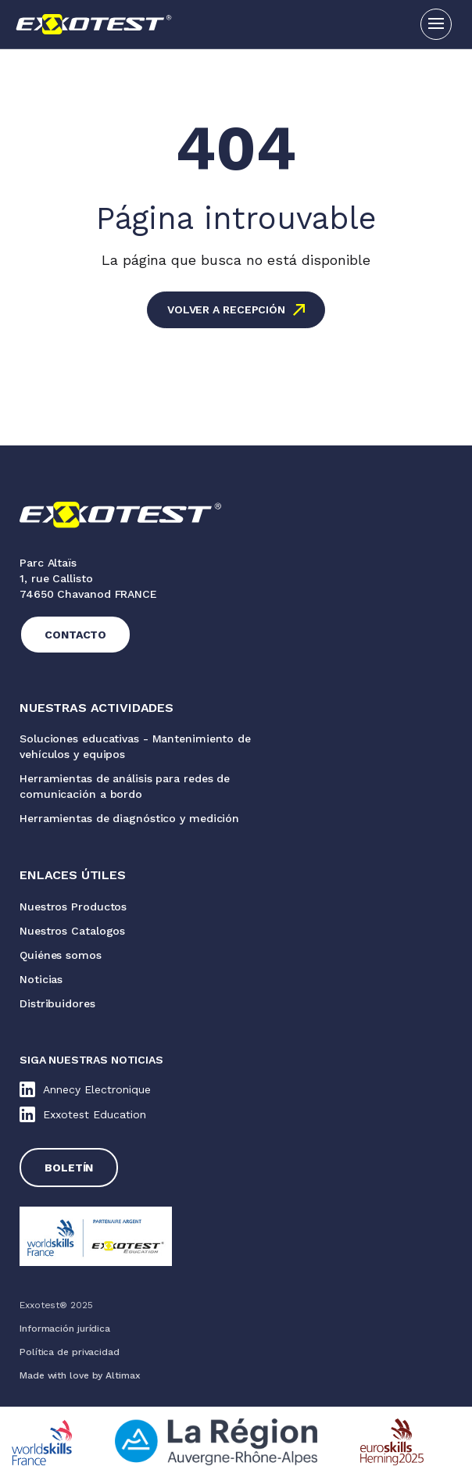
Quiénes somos (61, 955)
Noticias (41, 979)
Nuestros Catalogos (72, 930)
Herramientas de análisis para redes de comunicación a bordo (125, 786)
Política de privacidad (70, 1351)
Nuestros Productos (73, 906)
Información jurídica (65, 1328)
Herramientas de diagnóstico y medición (129, 818)
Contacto (75, 634)
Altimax (122, 1375)
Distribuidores (57, 1003)
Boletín (69, 1167)
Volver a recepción (226, 309)
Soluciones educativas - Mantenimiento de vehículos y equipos (135, 746)
